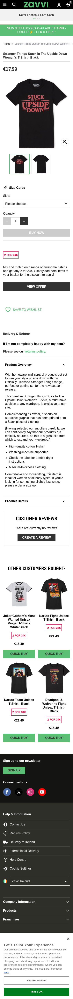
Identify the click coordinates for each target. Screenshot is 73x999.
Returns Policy (16, 833)
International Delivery (21, 851)
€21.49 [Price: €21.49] (54, 636)
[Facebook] (7, 794)
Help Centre (14, 859)
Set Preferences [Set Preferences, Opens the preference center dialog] (36, 980)
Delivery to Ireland (19, 842)
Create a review (36, 537)
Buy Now (36, 232)
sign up (14, 770)
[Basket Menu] (68, 4)
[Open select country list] (40, 881)
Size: (6, 195)
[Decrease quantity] (7, 221)
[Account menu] (59, 4)
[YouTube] (42, 794)
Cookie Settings (17, 868)
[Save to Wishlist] (23, 310)
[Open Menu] (4, 4)
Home (7, 43)
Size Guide (14, 187)
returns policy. (35, 351)
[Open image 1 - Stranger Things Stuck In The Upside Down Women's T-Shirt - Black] (19, 164)
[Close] (68, 939)
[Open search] (14, 4)
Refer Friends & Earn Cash (36, 14)
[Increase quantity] (24, 221)
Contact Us (14, 824)
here (6, 972)
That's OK (36, 991)
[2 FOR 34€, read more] (11, 255)
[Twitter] (19, 794)
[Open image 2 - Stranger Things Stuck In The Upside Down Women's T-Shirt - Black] (41, 164)
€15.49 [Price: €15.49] (19, 644)
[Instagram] (30, 794)
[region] (36, 966)
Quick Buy (22, 654)
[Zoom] (65, 142)
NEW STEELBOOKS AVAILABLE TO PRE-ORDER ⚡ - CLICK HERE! (36, 30)
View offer (37, 286)
